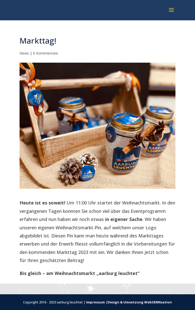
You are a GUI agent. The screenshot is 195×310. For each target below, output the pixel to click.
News (24, 53)
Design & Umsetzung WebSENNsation (139, 302)
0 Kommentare (45, 53)
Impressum (95, 302)
